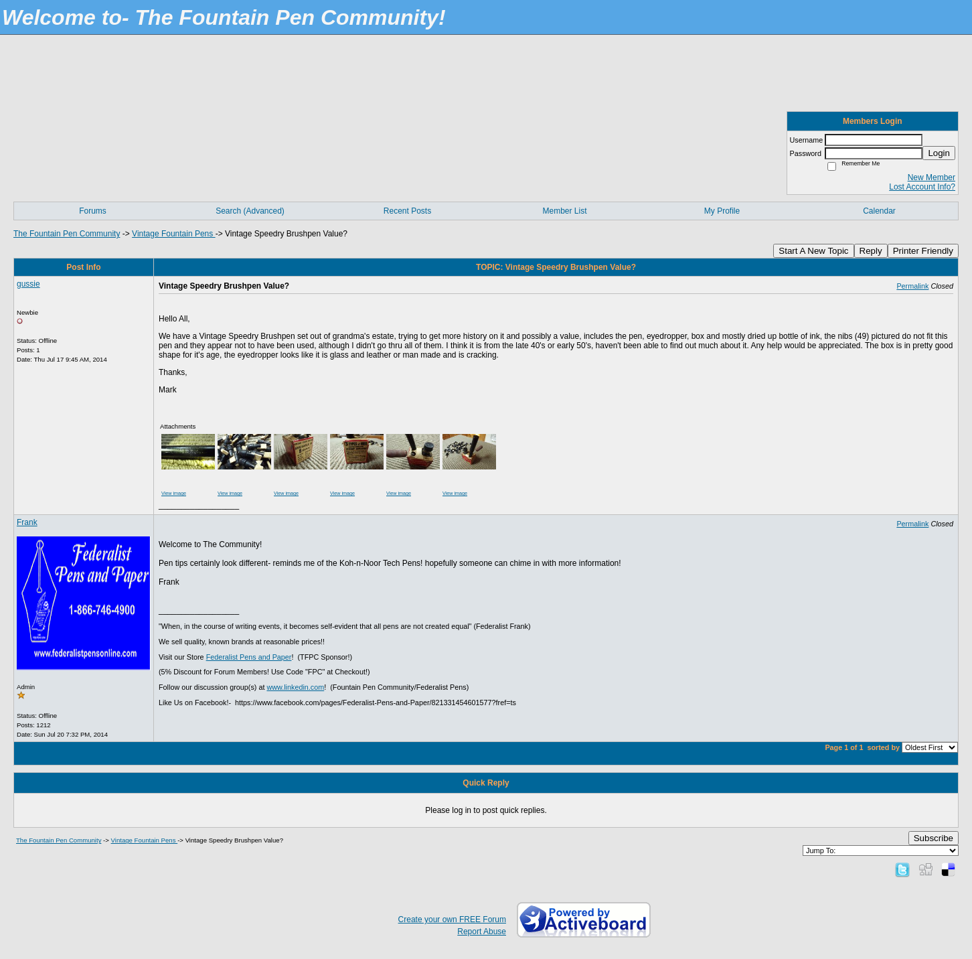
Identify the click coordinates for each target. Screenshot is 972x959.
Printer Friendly (923, 251)
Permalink (912, 286)
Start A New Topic (813, 251)
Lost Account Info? (922, 187)
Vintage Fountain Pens (174, 233)
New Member (931, 177)
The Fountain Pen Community (66, 233)
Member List (564, 211)
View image (173, 493)
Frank (27, 522)
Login (939, 153)
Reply (871, 251)
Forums (92, 211)
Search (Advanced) (250, 211)
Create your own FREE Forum (452, 919)
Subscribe (933, 838)
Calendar (879, 211)
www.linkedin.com (295, 687)
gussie (28, 284)
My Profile (722, 211)
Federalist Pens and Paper (249, 657)
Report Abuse (481, 931)
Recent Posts (407, 211)
